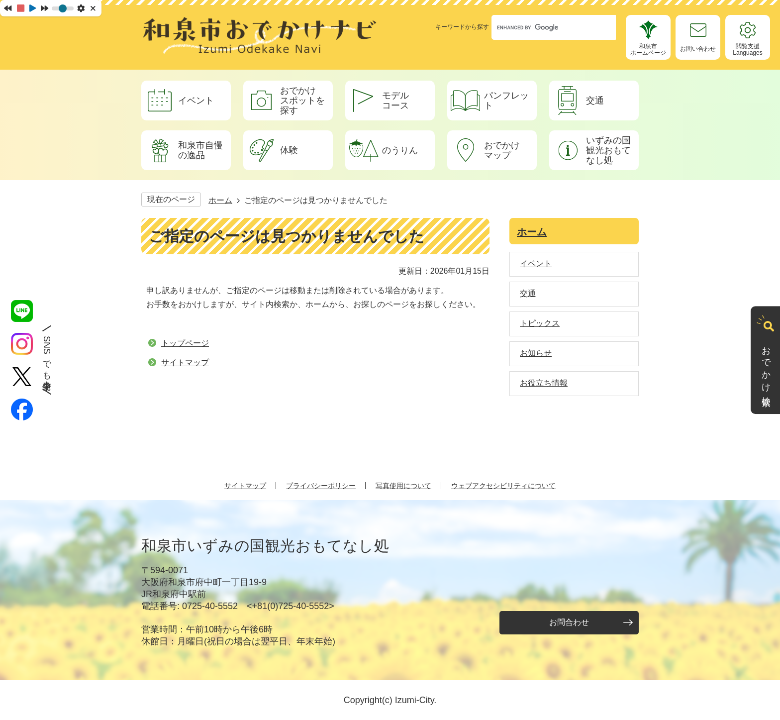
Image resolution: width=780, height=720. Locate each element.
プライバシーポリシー (321, 486)
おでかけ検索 (766, 366)
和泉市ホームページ (648, 49)
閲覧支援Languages (747, 49)
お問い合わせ (698, 48)
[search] (544, 27)
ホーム (220, 200)
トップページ (185, 343)
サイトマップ (185, 362)
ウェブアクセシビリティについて (503, 486)
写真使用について (403, 486)
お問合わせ (569, 622)
